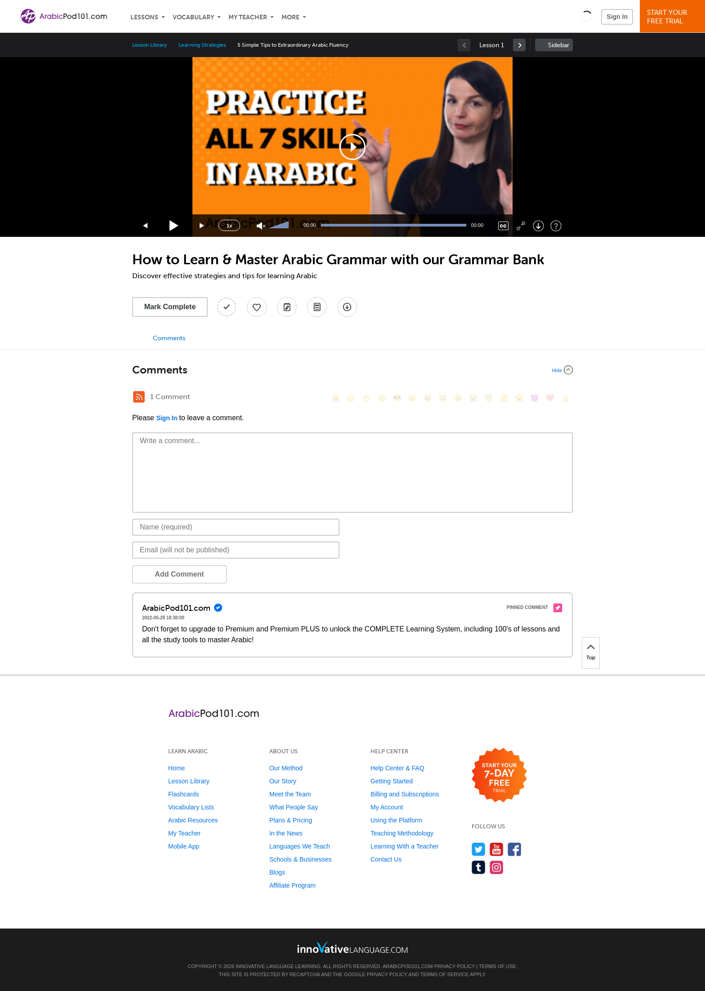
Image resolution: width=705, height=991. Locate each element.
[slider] (279, 225)
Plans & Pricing (290, 820)
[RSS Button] (139, 397)
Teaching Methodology (401, 833)
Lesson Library (149, 45)
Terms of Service (444, 974)
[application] (352, 147)
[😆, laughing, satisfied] (427, 398)
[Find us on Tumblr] (479, 867)
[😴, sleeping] (504, 398)
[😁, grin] (366, 398)
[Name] (235, 527)
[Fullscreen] (521, 225)
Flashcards (183, 794)
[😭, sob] (473, 398)
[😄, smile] (336, 398)
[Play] (174, 225)
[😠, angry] (412, 398)
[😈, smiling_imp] (534, 398)
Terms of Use (497, 966)
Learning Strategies (202, 45)
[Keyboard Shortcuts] (556, 225)
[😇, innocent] (488, 398)
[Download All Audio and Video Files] (347, 307)
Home (176, 768)
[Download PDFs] (317, 307)
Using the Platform (396, 820)
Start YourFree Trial (674, 17)
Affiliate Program (292, 885)
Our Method (286, 768)
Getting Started (391, 781)
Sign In (617, 16)
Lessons (144, 17)
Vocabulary (193, 17)
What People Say (293, 807)
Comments (169, 338)
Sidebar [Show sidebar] (558, 45)
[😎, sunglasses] (397, 398)
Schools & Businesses (300, 859)
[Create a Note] (287, 307)
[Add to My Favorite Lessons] (257, 307)
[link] (519, 45)
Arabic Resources (193, 820)
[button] (586, 16)
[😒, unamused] (381, 398)
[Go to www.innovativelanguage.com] (352, 947)
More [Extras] (290, 17)
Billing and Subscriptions (404, 794)
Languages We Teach (299, 846)
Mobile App (183, 846)
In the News (286, 833)
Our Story (282, 781)
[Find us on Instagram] (497, 867)
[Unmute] (261, 225)
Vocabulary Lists (191, 807)
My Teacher (247, 17)
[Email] (235, 550)
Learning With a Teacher (404, 846)
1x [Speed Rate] (229, 225)
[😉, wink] (458, 398)
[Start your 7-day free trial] (499, 775)
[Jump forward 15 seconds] (202, 225)
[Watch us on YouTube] (497, 849)
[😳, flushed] (351, 398)
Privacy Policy (454, 966)
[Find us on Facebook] (515, 849)
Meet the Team (290, 794)
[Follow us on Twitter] (479, 849)
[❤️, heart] (550, 398)
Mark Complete (170, 307)
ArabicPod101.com (408, 966)
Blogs (277, 872)
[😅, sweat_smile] (443, 398)
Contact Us (386, 859)
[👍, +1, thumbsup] (565, 398)
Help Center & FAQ (397, 768)
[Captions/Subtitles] (503, 225)
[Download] (538, 225)
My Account (386, 807)
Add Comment (179, 574)
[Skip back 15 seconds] (145, 225)
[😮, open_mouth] (519, 398)
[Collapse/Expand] (352, 370)
